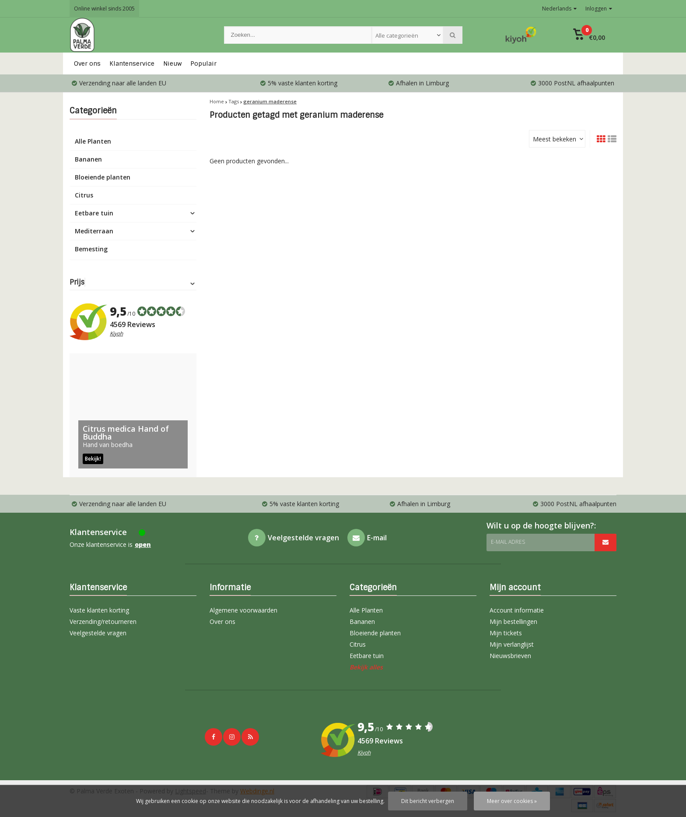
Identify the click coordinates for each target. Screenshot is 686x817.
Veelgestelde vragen (98, 633)
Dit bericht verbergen (427, 801)
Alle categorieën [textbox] (396, 35)
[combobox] (407, 35)
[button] (589, 35)
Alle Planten (93, 141)
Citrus (84, 195)
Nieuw (172, 63)
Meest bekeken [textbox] (554, 139)
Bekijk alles (366, 667)
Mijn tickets (506, 633)
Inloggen (598, 8)
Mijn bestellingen (513, 621)
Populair (203, 63)
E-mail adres (508, 542)
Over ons (87, 63)
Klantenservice (131, 63)
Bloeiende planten (102, 177)
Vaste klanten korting (99, 610)
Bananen (88, 159)
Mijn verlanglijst (512, 644)
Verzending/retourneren (103, 621)
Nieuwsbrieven (510, 655)
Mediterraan (94, 231)
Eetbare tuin (94, 213)
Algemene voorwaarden (243, 610)
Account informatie (517, 610)
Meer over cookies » (512, 801)
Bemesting (91, 249)
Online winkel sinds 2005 (104, 8)
